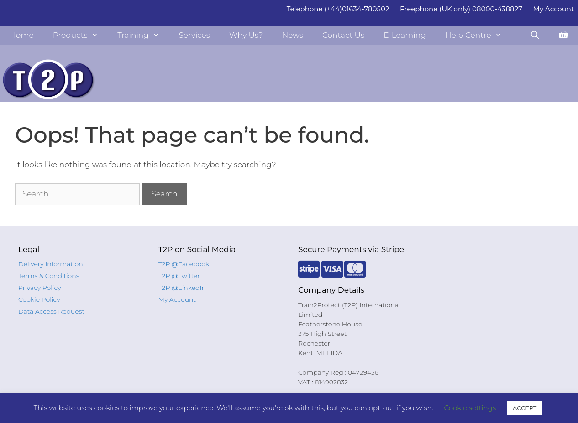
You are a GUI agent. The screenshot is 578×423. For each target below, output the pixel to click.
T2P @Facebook (184, 264)
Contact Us (343, 35)
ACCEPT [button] (524, 408)
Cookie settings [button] (470, 407)
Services (194, 35)
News (292, 35)
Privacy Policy (39, 288)
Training (143, 35)
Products (80, 35)
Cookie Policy (39, 299)
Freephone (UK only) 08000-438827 (461, 9)
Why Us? (246, 35)
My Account (553, 9)
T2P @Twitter (179, 276)
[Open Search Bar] (534, 35)
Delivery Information (50, 264)
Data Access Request (51, 311)
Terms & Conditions (48, 276)
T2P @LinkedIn (182, 288)
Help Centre (478, 35)
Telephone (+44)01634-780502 (338, 9)
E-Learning (405, 35)
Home (22, 35)
